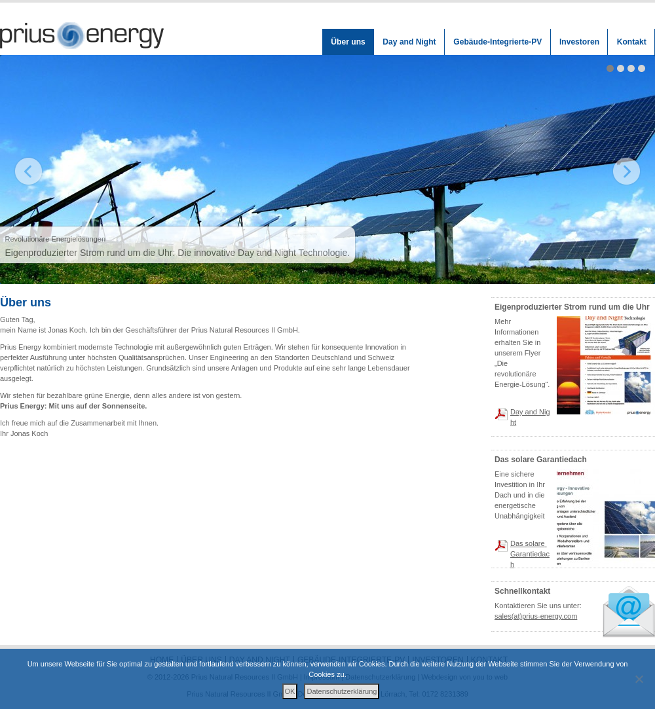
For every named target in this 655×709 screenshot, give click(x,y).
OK (290, 691)
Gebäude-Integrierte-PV (497, 41)
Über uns (348, 41)
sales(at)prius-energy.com (536, 616)
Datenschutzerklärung (342, 691)
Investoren (579, 41)
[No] (638, 678)
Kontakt (631, 41)
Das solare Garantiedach (530, 553)
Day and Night (409, 41)
